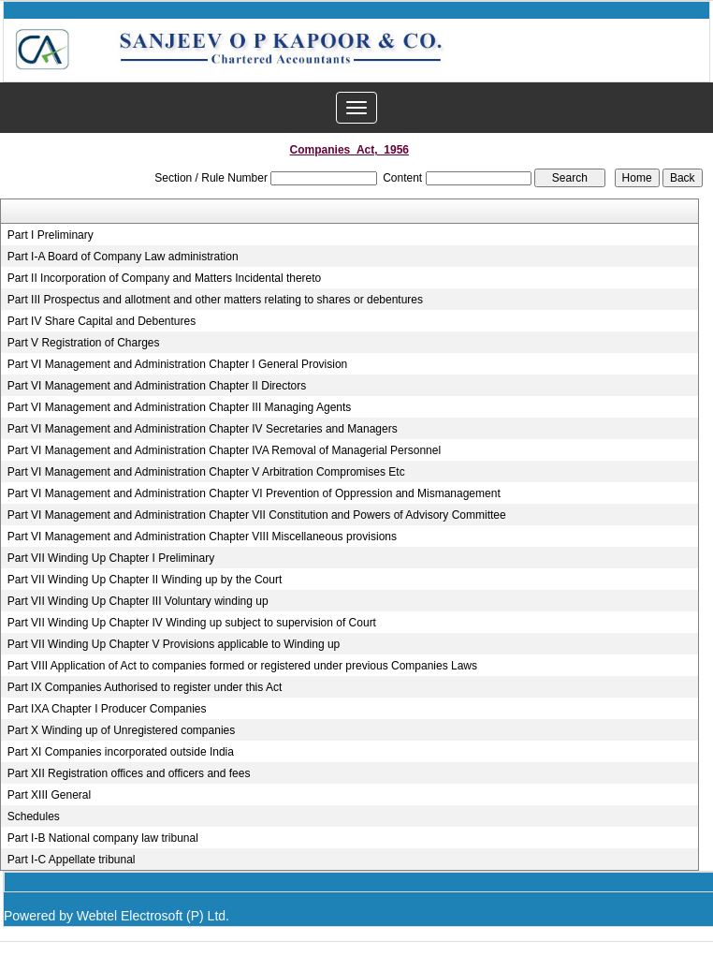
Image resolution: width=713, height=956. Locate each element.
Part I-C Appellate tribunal (71, 859)
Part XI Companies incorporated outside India (120, 751)
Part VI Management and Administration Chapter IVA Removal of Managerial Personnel (224, 450)
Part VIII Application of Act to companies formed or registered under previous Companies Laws (242, 665)
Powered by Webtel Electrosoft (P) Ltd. (116, 915)
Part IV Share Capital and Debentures (101, 321)
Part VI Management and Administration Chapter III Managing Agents (179, 407)
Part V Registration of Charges (83, 342)
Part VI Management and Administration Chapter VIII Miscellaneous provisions (202, 536)
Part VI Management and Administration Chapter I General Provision (177, 364)
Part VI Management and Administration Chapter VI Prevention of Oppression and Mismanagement (254, 493)
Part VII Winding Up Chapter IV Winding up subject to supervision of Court (191, 622)
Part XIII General (49, 795)
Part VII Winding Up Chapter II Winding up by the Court (144, 579)
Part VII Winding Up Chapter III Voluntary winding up (138, 601)
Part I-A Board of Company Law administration (123, 256)
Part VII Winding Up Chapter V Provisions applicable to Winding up (174, 644)
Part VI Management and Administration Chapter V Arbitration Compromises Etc (206, 471)
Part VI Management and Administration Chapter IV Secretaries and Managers (202, 428)
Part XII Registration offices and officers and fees (129, 773)
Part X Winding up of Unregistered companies (121, 730)
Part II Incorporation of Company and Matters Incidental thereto (164, 278)
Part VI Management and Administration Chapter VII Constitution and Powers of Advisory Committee (256, 515)
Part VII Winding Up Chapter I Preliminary (110, 558)
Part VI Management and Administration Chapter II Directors (156, 385)
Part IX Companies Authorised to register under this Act (144, 687)
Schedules (33, 816)
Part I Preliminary (50, 235)
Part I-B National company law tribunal (102, 838)
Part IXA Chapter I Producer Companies (107, 708)
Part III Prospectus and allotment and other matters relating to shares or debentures (215, 299)
